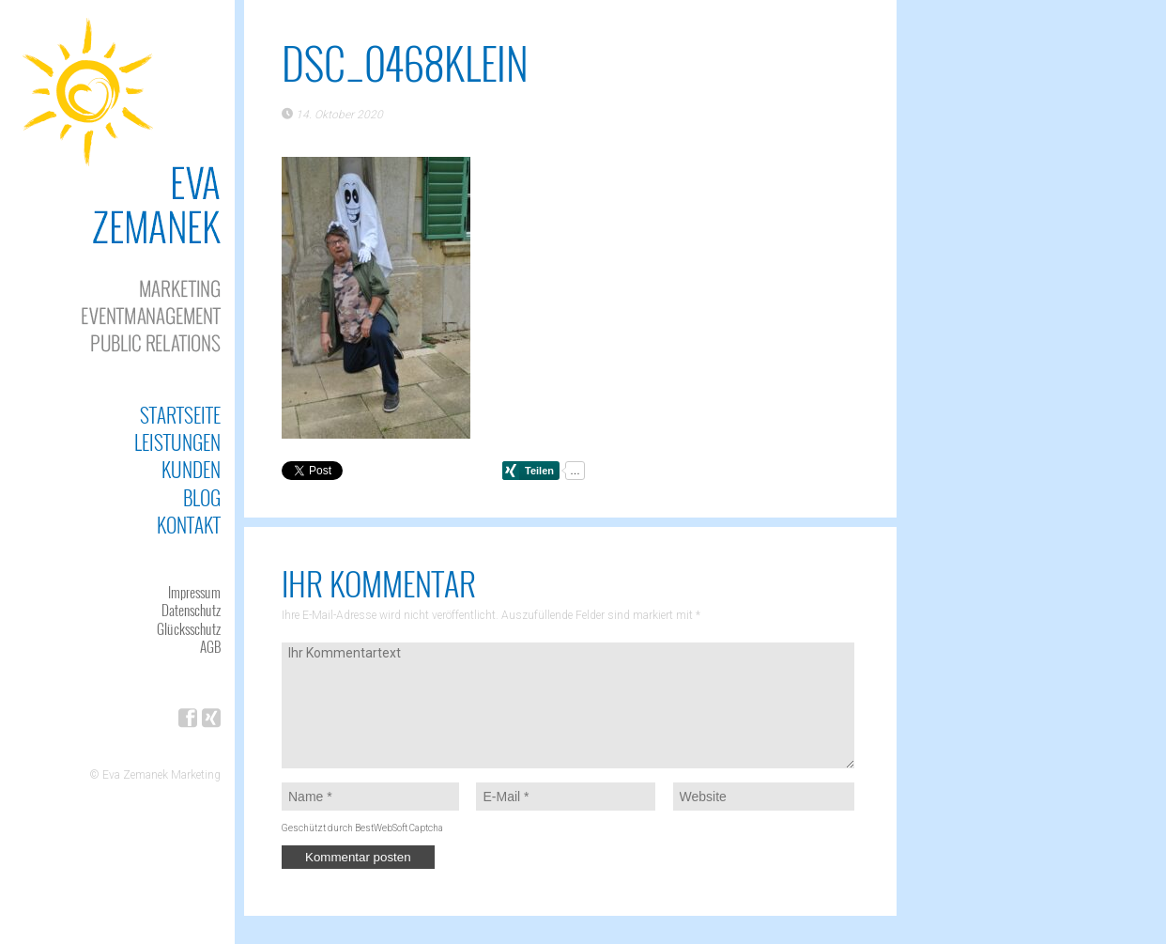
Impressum (194, 591)
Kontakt (189, 524)
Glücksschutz (189, 628)
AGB (210, 646)
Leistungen (177, 442)
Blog (202, 497)
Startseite (180, 414)
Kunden (191, 469)
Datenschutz (191, 609)
